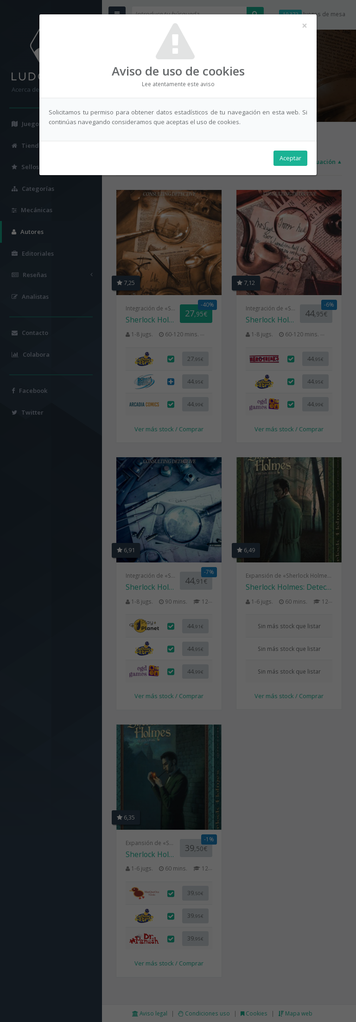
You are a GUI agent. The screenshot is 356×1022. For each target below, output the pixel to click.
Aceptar (290, 158)
